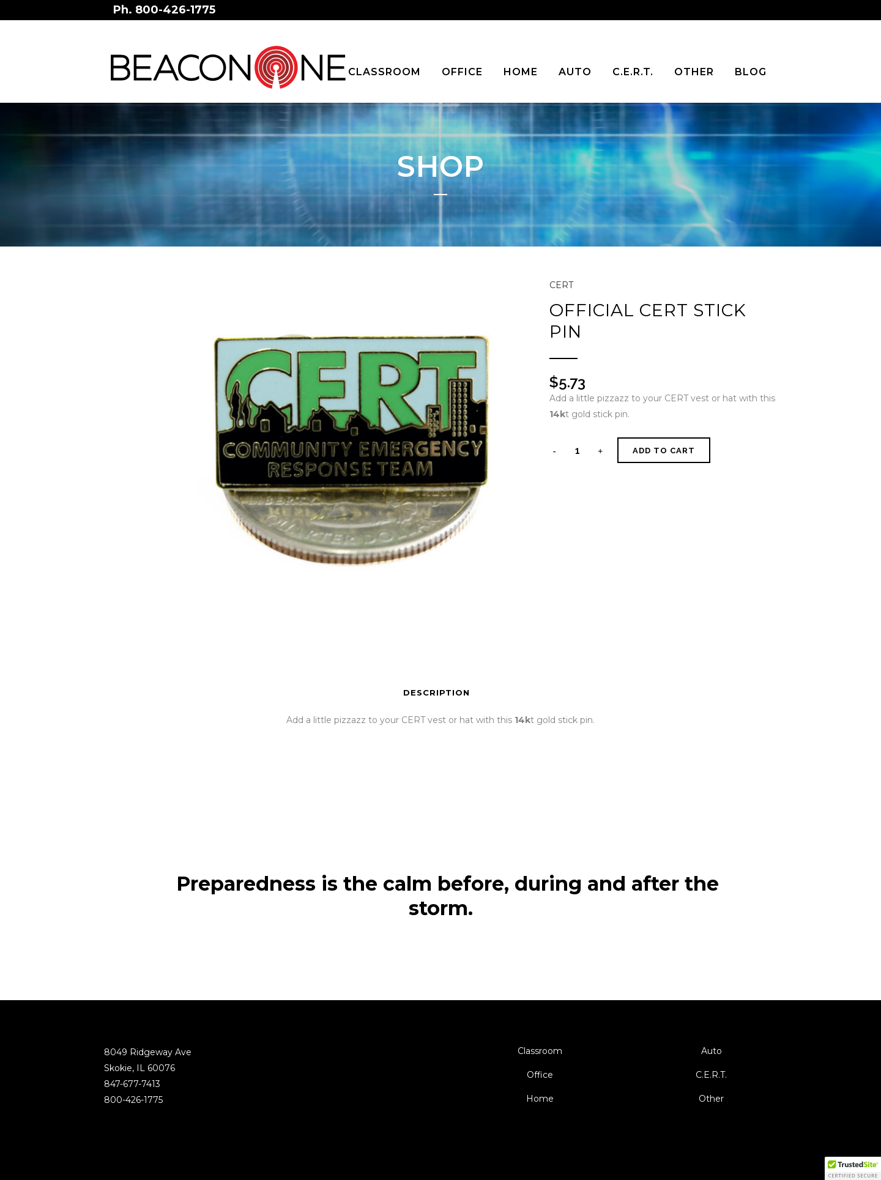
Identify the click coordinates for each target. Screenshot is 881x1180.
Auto (711, 1050)
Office (540, 1074)
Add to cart (664, 450)
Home (540, 1098)
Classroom (540, 1050)
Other (711, 1098)
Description (436, 692)
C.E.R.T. (711, 1074)
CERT (561, 285)
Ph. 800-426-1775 (164, 10)
